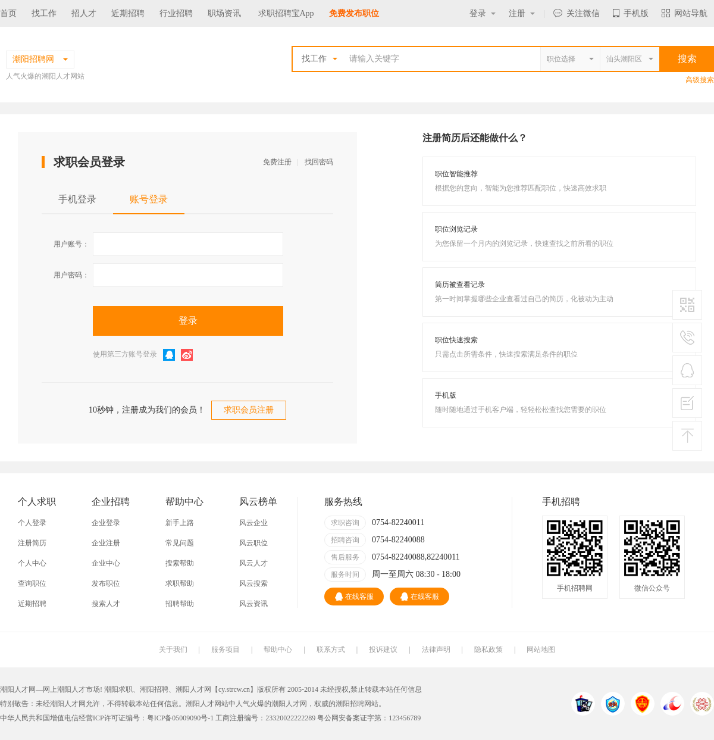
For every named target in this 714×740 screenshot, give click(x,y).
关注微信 (576, 13)
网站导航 (684, 13)
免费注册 (277, 162)
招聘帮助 (179, 604)
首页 (8, 13)
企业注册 (106, 543)
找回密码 (319, 162)
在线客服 (354, 596)
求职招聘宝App (286, 13)
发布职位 (106, 583)
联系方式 (331, 649)
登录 (482, 13)
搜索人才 (106, 604)
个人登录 (32, 523)
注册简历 (32, 543)
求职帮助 (179, 583)
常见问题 (179, 543)
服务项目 (225, 649)
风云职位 (253, 543)
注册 (522, 13)
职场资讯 (224, 13)
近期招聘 (128, 13)
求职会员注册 (249, 409)
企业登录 (106, 523)
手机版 (631, 13)
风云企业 (253, 523)
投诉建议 (383, 649)
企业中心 (106, 563)
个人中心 (32, 563)
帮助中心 (278, 649)
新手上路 (179, 523)
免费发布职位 (354, 13)
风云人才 (253, 563)
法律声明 (436, 649)
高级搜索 (699, 80)
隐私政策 (488, 649)
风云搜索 (253, 583)
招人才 (83, 13)
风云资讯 (253, 604)
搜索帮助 (179, 563)
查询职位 (32, 583)
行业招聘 (176, 13)
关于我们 (173, 649)
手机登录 (77, 199)
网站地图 (541, 649)
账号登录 (149, 199)
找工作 (44, 13)
